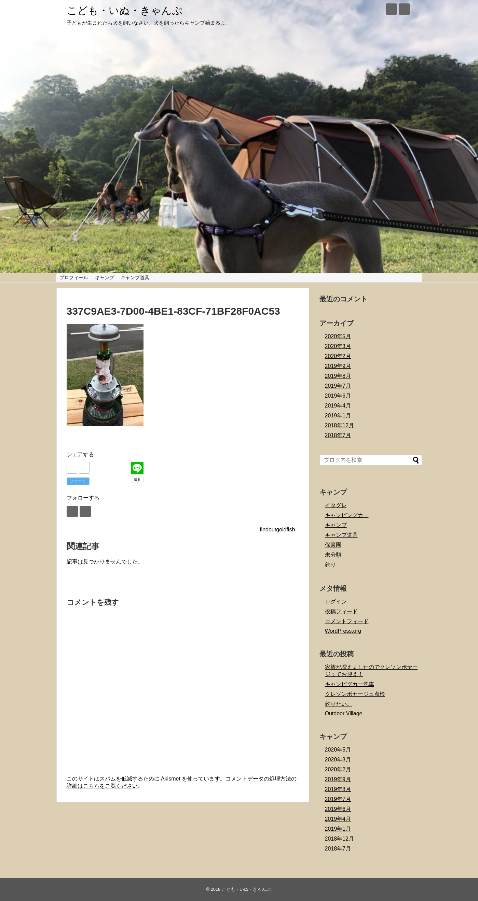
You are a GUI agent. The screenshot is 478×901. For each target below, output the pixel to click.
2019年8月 (338, 376)
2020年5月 (338, 336)
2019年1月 (338, 415)
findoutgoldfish (277, 529)
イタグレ (336, 505)
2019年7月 (338, 386)
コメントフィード (347, 621)
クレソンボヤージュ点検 (355, 694)
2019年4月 (338, 406)
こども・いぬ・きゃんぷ (124, 10)
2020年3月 (338, 346)
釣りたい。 (338, 704)
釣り (330, 565)
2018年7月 (338, 435)
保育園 (333, 545)
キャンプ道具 (135, 277)
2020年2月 (338, 356)
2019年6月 (338, 396)
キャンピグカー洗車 (349, 684)
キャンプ (104, 277)
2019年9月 (338, 366)
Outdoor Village (344, 713)
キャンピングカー (347, 515)
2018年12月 (339, 425)
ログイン (336, 601)
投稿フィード (341, 611)
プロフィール (73, 277)
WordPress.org (343, 631)
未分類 (333, 555)
